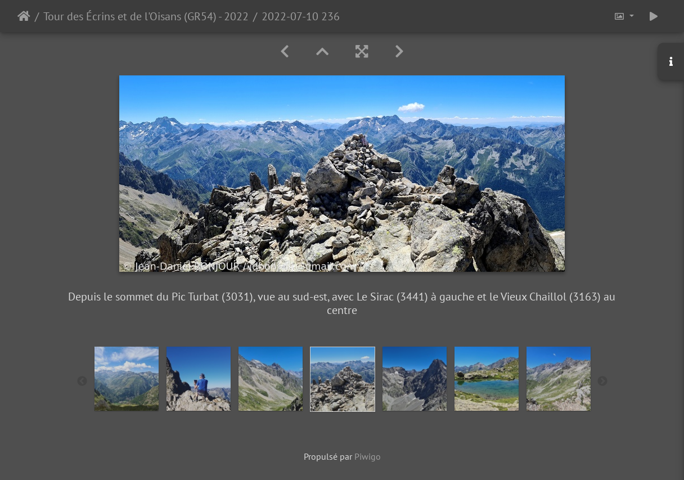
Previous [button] (82, 381)
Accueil (23, 16)
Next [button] (602, 381)
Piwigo (367, 456)
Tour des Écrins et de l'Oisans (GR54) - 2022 (146, 16)
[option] (127, 378)
